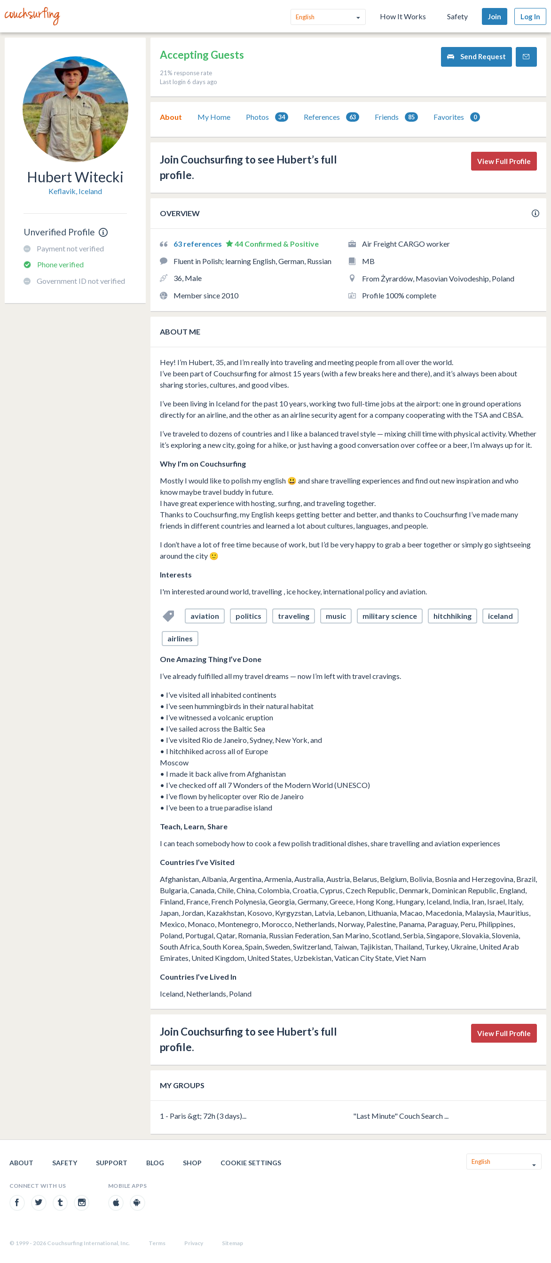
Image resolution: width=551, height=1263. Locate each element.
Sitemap (232, 1243)
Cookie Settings (250, 1163)
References (331, 117)
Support (111, 1163)
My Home (213, 116)
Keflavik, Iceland (75, 191)
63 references (198, 243)
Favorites (456, 117)
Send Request (476, 56)
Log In (530, 16)
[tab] (171, 117)
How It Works (403, 16)
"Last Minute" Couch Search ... (401, 1115)
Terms (157, 1243)
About (171, 116)
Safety (457, 16)
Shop (192, 1163)
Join (494, 16)
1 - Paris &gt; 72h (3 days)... (203, 1115)
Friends (396, 117)
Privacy (193, 1243)
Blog (155, 1163)
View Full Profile (504, 161)
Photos (267, 117)
